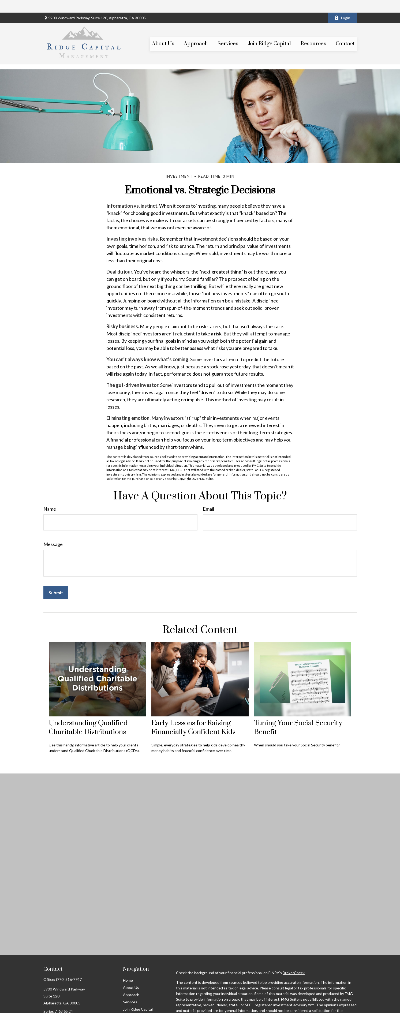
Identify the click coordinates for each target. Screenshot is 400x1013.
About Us (131, 975)
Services (130, 989)
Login (342, 5)
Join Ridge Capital (138, 996)
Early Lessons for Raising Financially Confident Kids (193, 715)
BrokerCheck (294, 960)
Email (208, 496)
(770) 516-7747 (69, 967)
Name (49, 496)
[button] (163, 31)
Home (128, 967)
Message (53, 531)
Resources (132, 1003)
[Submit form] (55, 579)
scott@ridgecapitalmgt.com (66, 1007)
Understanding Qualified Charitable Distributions (88, 715)
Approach (131, 982)
